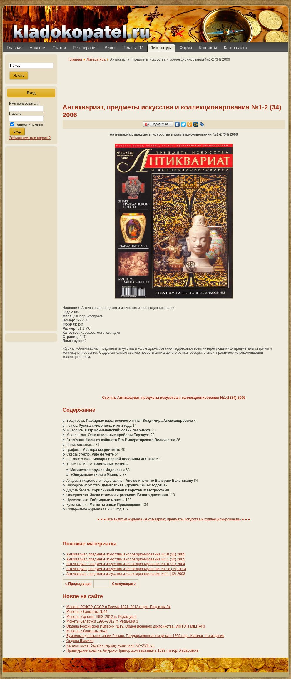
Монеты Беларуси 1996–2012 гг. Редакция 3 (102, 621)
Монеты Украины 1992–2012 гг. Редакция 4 (101, 617)
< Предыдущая (78, 584)
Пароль (15, 113)
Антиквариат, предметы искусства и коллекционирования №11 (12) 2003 (125, 574)
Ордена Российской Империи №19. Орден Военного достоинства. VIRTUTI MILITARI (135, 626)
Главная (75, 59)
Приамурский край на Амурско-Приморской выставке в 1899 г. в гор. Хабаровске (132, 650)
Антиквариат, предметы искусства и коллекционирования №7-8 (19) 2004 (126, 569)
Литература (96, 59)
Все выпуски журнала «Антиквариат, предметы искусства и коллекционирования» (174, 519)
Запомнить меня (29, 125)
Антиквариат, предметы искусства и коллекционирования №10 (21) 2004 (125, 564)
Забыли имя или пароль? (30, 138)
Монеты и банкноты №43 (86, 631)
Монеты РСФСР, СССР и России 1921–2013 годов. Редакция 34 (118, 607)
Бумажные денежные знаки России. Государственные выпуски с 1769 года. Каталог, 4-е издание (145, 636)
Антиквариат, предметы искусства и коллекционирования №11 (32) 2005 (125, 559)
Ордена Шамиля (79, 641)
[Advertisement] (31, 239)
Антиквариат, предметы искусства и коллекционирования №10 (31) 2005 (125, 554)
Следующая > (124, 584)
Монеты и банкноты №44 (86, 612)
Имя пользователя (24, 103)
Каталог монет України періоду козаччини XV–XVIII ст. (110, 645)
